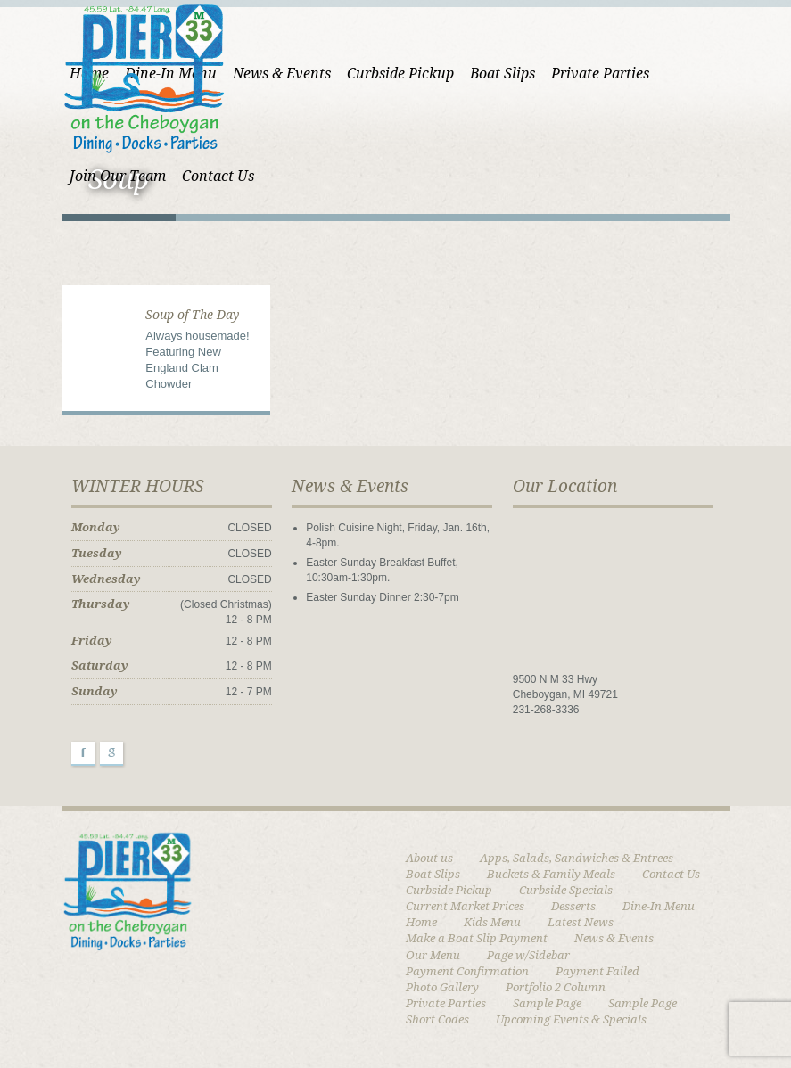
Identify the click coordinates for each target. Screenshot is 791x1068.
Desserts (573, 906)
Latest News (581, 922)
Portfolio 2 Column (556, 987)
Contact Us (671, 874)
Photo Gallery (442, 987)
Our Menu (433, 955)
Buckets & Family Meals (551, 874)
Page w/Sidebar (528, 955)
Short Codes (437, 1019)
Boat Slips (502, 73)
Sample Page (547, 1003)
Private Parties (600, 73)
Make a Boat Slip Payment (477, 938)
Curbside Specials (566, 890)
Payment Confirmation (467, 971)
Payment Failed (597, 971)
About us (429, 858)
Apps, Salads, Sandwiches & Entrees (576, 858)
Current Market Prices (465, 906)
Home (421, 922)
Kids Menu (492, 922)
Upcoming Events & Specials (571, 1019)
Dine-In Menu (658, 906)
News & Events (282, 73)
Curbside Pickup (400, 73)
